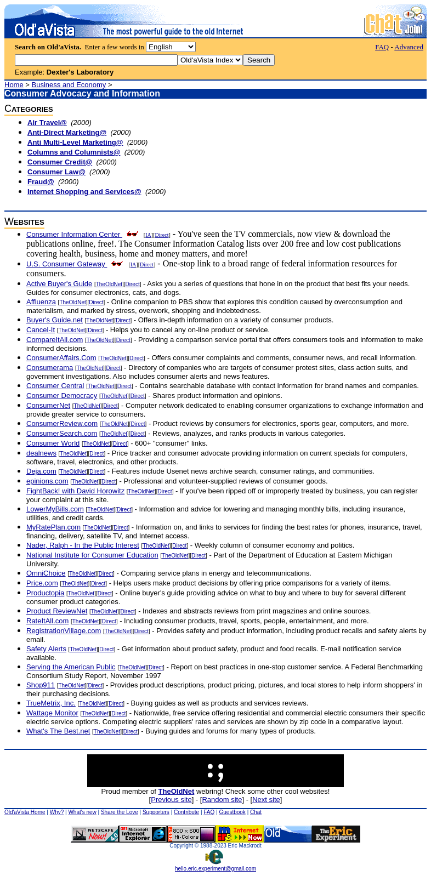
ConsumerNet (48, 405)
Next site (266, 799)
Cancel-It (40, 330)
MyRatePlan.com (53, 527)
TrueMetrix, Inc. (51, 703)
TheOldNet (109, 284)
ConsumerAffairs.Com (61, 358)
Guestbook (232, 812)
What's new (82, 812)
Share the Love (119, 812)
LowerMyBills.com (55, 509)
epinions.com (47, 481)
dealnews (41, 453)
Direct (161, 235)
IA (148, 235)
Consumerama (49, 367)
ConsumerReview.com (62, 423)
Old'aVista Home (25, 812)
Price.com (42, 583)
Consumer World (53, 443)
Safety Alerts (46, 649)
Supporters (156, 812)
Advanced (408, 47)
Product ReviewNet (56, 611)
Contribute (186, 812)
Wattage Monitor (52, 713)
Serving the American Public (71, 667)
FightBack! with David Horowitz (75, 491)
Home (14, 85)
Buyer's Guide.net (54, 320)
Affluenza (41, 302)
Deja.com (41, 471)
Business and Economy (69, 85)
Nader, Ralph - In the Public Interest (82, 545)
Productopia (45, 593)
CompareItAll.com (54, 339)
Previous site (171, 799)
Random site (222, 799)
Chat (256, 812)
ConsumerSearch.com (61, 433)
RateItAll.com (47, 621)
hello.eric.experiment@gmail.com (215, 866)
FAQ (382, 47)
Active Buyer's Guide (59, 284)
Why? (57, 812)
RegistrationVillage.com (63, 631)
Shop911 (40, 685)
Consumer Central (55, 386)
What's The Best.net (58, 731)
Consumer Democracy (61, 395)
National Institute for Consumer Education (92, 555)
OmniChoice (46, 573)
